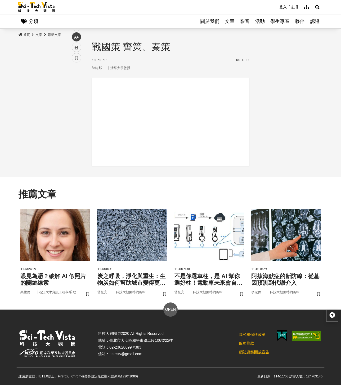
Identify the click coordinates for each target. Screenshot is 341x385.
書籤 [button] (76, 142)
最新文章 (54, 35)
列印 (76, 132)
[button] (317, 7)
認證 (315, 21)
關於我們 (209, 21)
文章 (229, 21)
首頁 (24, 35)
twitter (76, 101)
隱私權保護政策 (252, 334)
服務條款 (246, 343)
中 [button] (76, 122)
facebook (76, 90)
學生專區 (279, 21)
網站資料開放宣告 (254, 352)
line (75, 111)
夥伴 (300, 21)
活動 (260, 21)
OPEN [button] (170, 309)
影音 (245, 21)
